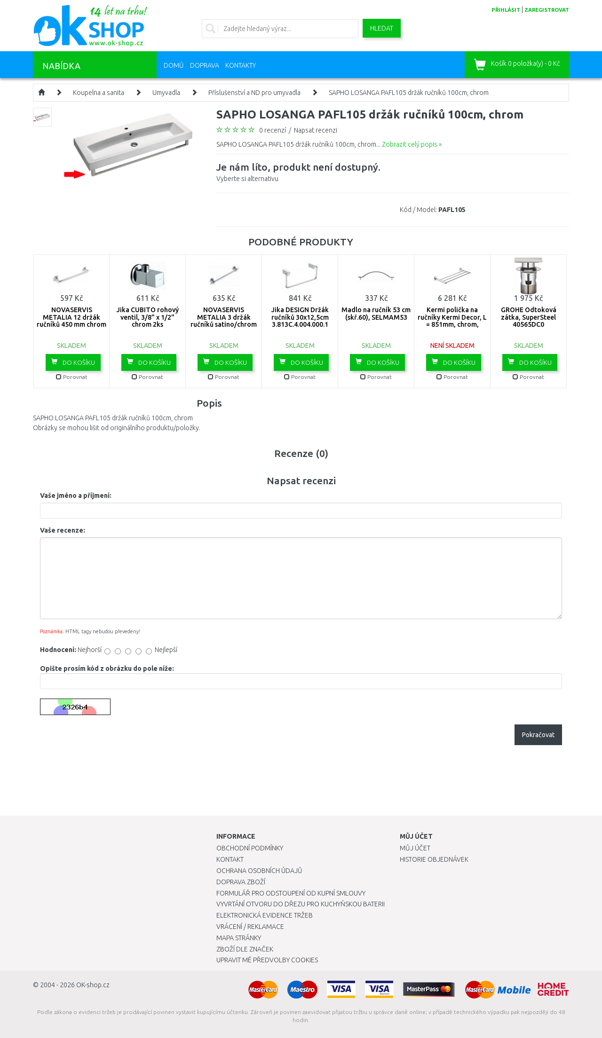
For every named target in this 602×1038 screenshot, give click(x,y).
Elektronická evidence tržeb (264, 915)
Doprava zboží (240, 882)
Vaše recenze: (62, 530)
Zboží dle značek (244, 949)
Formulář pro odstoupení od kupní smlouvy (290, 893)
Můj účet (415, 848)
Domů (174, 65)
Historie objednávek (434, 859)
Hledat (381, 28)
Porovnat (71, 377)
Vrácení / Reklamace (250, 926)
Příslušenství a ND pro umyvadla (254, 92)
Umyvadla (166, 92)
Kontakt (230, 859)
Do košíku (73, 362)
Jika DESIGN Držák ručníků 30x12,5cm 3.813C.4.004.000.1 (300, 317)
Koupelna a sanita (98, 92)
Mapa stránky (238, 938)
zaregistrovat (546, 10)
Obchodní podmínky (249, 848)
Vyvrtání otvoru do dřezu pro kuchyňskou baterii (300, 904)
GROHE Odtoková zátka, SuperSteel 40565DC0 (528, 317)
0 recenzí (272, 130)
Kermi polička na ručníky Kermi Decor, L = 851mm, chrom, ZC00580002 (452, 320)
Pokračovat (538, 735)
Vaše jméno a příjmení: (75, 495)
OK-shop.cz (93, 985)
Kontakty (240, 65)
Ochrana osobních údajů (259, 870)
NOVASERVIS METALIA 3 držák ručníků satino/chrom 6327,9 (223, 320)
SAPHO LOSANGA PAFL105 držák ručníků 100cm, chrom (409, 92)
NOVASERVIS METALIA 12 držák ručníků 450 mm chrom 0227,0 (71, 320)
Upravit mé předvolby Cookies (267, 960)
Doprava (204, 65)
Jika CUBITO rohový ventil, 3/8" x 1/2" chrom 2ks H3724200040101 (148, 320)
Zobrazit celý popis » (412, 144)
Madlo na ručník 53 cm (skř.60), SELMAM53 (376, 313)
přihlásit (505, 10)
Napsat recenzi (315, 130)
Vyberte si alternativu (298, 171)
